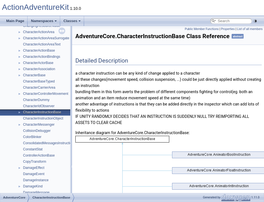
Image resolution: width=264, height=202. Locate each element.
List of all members (250, 29)
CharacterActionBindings (41, 57)
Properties (228, 29)
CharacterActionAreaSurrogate (46, 38)
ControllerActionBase (39, 155)
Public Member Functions (202, 29)
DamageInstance (36, 180)
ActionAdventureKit (35, 7)
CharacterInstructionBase (42, 112)
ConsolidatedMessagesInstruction (48, 143)
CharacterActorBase (38, 63)
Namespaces (44, 21)
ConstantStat (32, 149)
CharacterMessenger (39, 125)
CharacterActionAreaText (41, 44)
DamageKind (32, 186)
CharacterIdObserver (39, 106)
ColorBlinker (32, 137)
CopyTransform (34, 162)
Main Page (15, 21)
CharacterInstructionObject (43, 118)
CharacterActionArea (38, 32)
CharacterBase (34, 75)
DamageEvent (33, 174)
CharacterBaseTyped (39, 81)
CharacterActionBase (39, 50)
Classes (72, 21)
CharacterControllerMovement (45, 94)
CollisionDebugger (37, 131)
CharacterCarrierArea (39, 87)
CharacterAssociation (39, 69)
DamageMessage (36, 192)
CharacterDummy (36, 100)
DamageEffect (33, 168)
